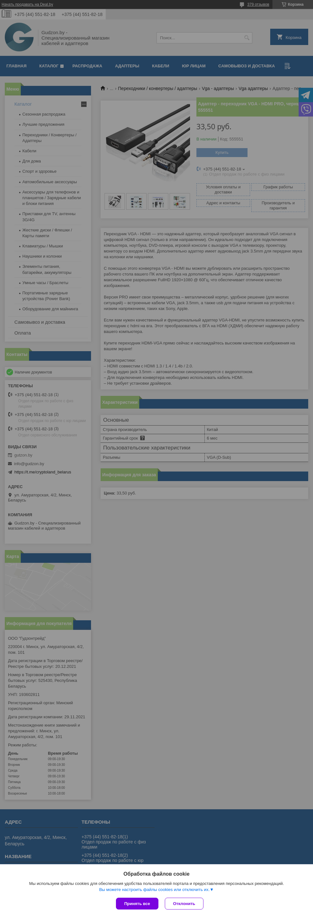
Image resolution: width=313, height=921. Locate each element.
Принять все (137, 903)
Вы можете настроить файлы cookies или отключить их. (154, 889)
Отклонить (184, 903)
